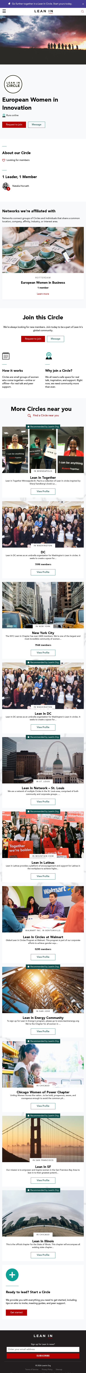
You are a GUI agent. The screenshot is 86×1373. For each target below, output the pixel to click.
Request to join (14, 125)
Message (36, 125)
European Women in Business (43, 282)
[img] (43, 450)
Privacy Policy (47, 1370)
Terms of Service (31, 1370)
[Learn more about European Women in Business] (43, 250)
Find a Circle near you (43, 416)
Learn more (48, 294)
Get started (16, 1312)
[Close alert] (82, 3)
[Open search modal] (82, 12)
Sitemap (59, 1370)
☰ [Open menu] (4, 12)
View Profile (43, 491)
